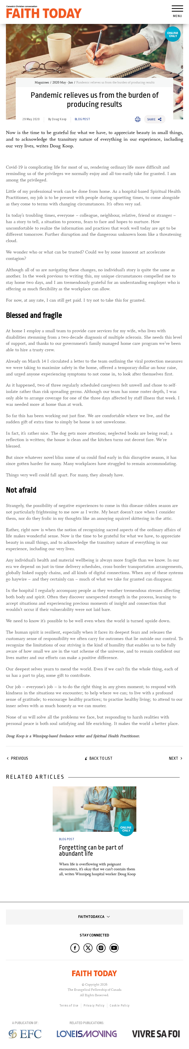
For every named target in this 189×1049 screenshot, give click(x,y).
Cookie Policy (120, 1005)
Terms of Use (69, 1005)
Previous (19, 758)
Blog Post (82, 119)
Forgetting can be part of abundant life (91, 850)
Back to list (100, 758)
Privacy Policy (94, 1005)
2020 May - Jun (62, 82)
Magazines (42, 82)
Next (173, 758)
